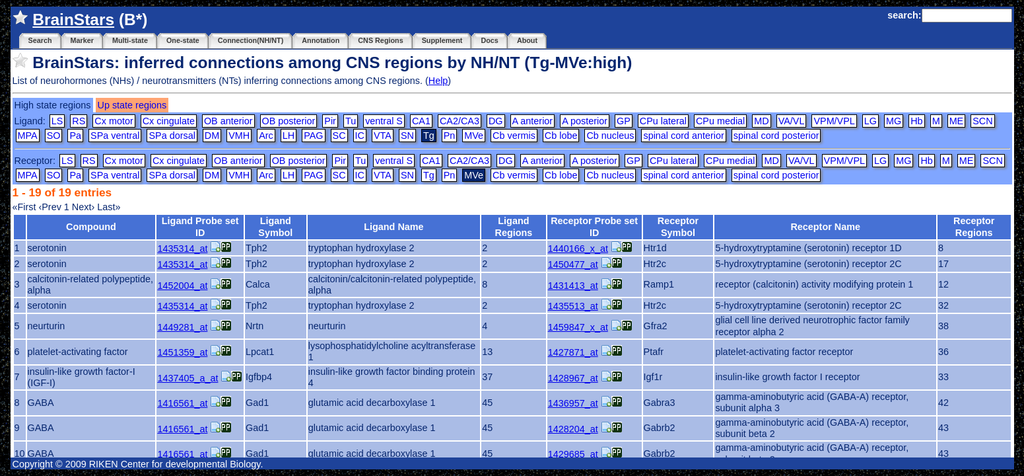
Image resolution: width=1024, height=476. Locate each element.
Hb (916, 121)
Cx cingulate (169, 121)
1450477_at (573, 264)
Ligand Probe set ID (200, 226)
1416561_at (182, 403)
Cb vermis (514, 135)
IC (359, 135)
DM (212, 135)
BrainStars (73, 19)
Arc (266, 135)
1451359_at (182, 352)
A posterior (584, 121)
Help (438, 80)
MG (893, 121)
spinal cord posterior (776, 135)
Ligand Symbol (275, 226)
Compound (91, 226)
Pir (330, 121)
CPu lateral (663, 121)
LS (57, 121)
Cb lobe (561, 135)
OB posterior (289, 121)
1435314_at (182, 248)
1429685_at (573, 454)
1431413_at (573, 285)
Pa (75, 135)
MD (761, 121)
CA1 (421, 121)
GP (624, 121)
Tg (428, 175)
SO (54, 135)
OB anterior (228, 121)
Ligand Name (393, 226)
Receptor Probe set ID (594, 226)
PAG (313, 135)
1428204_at (573, 429)
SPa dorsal (172, 135)
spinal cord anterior (683, 135)
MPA (28, 135)
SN (407, 135)
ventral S (384, 121)
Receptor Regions (973, 226)
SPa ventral (114, 135)
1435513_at (573, 306)
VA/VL (791, 121)
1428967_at (573, 378)
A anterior (532, 121)
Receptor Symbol (678, 226)
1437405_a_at (187, 378)
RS (78, 121)
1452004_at (182, 285)
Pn (450, 135)
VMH (239, 135)
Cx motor (113, 121)
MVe (473, 135)
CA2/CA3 (459, 121)
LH (288, 135)
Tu (350, 121)
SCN (982, 121)
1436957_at (573, 403)
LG (870, 121)
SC (339, 135)
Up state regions (132, 105)
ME (956, 121)
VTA (383, 135)
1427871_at (573, 352)
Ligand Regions (514, 226)
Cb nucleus (610, 135)
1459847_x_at (578, 327)
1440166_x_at (578, 248)
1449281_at (182, 327)
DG (496, 121)
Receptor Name (825, 226)
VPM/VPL (833, 121)
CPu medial (720, 121)
